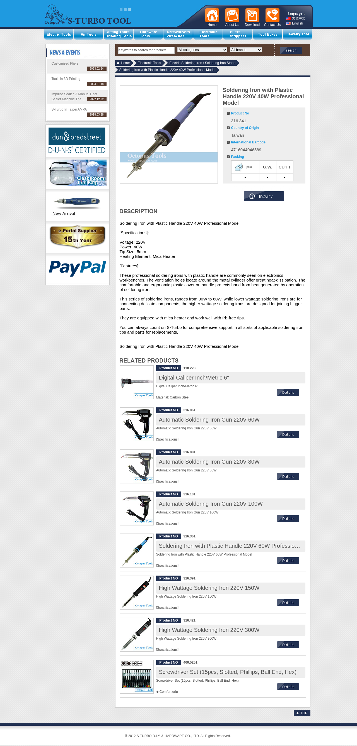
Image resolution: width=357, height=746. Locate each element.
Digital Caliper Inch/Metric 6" (194, 378)
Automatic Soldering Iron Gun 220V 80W (209, 462)
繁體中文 (295, 18)
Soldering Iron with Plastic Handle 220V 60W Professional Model (239, 546)
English (294, 23)
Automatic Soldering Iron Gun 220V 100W (211, 504)
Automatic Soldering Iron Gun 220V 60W (209, 420)
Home (125, 63)
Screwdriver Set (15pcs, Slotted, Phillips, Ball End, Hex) (228, 672)
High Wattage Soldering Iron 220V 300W (209, 630)
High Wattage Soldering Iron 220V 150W (209, 588)
